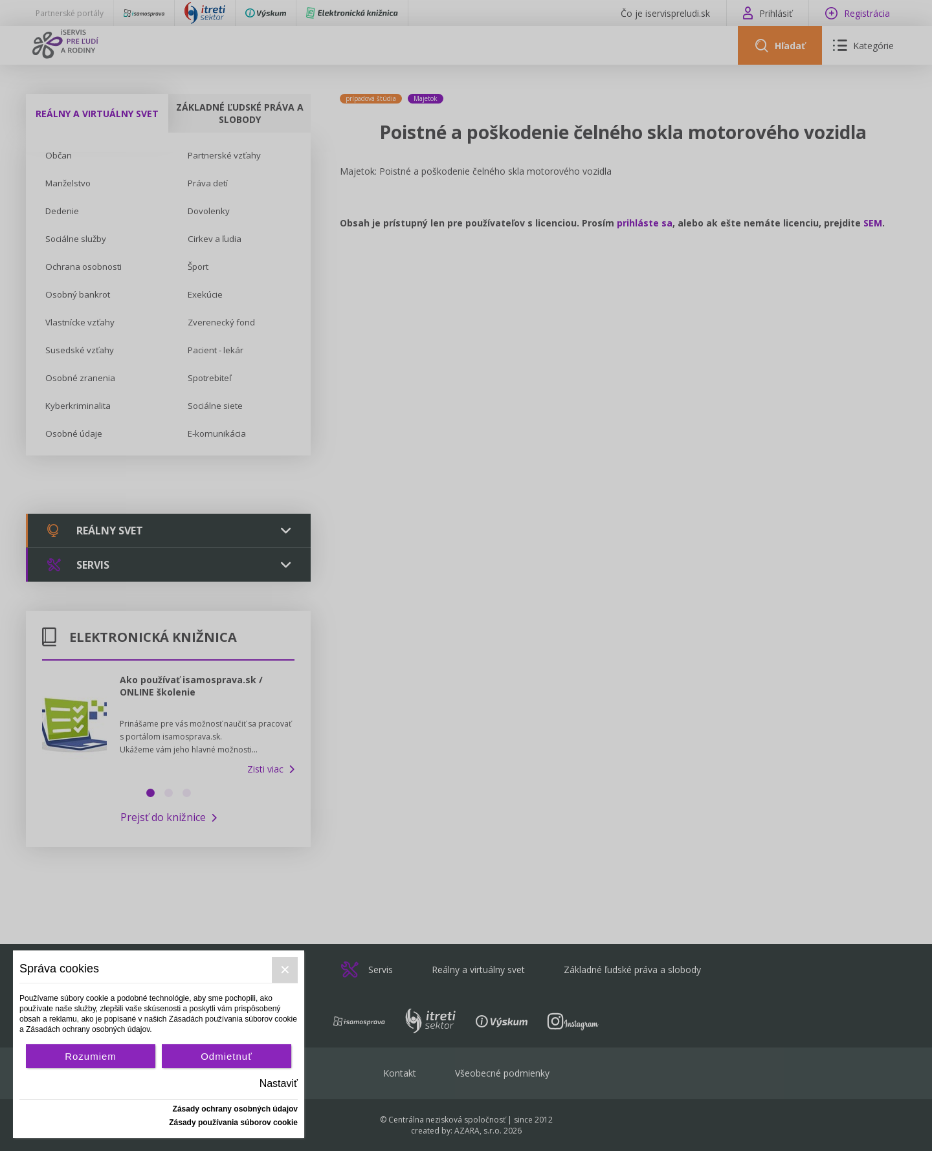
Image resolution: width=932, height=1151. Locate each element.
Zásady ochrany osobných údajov (235, 1108)
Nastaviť (279, 1083)
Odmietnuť (226, 1056)
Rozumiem (90, 1056)
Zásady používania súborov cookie (233, 1122)
